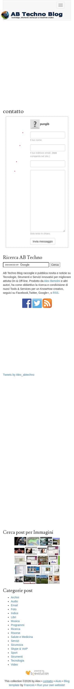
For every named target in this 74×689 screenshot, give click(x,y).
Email (14, 605)
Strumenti (17, 656)
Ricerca (15, 629)
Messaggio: (20, 172)
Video (14, 664)
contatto (48, 681)
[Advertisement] (37, 65)
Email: (23, 146)
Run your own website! (51, 685)
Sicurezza (17, 644)
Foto (13, 609)
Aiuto (58, 681)
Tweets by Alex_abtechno (18, 374)
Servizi (15, 640)
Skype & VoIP (19, 648)
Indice (14, 613)
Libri (13, 617)
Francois (29, 685)
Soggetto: (21, 162)
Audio (14, 601)
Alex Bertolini (52, 281)
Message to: (21, 121)
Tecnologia (17, 660)
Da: (24, 133)
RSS (56, 292)
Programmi (17, 625)
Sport (14, 652)
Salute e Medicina (22, 636)
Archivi (15, 597)
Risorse (15, 633)
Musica (15, 621)
